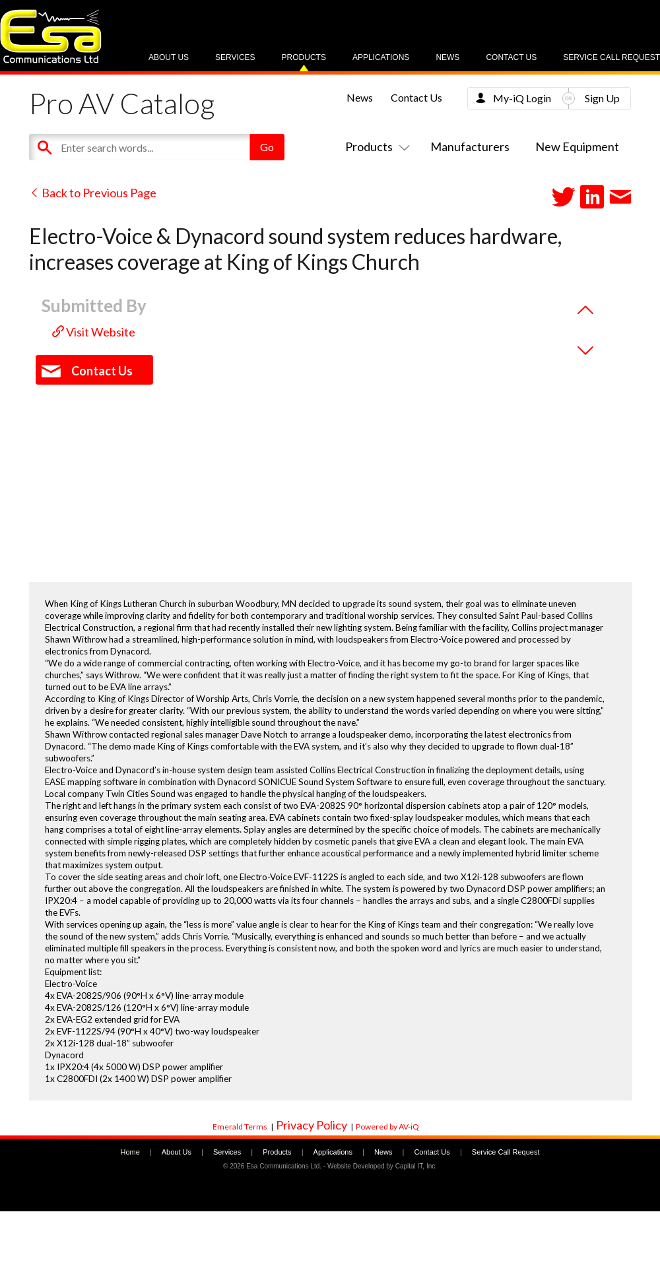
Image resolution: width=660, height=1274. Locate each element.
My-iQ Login (522, 98)
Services (235, 57)
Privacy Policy (311, 1125)
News (447, 57)
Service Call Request (611, 57)
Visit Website (93, 332)
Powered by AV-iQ (387, 1126)
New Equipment (577, 146)
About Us (168, 57)
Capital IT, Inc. (416, 1166)
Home (129, 1152)
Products (304, 57)
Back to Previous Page (92, 192)
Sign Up (602, 98)
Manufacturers (470, 146)
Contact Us (511, 57)
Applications (380, 57)
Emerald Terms (240, 1126)
